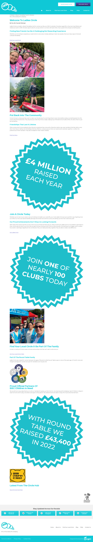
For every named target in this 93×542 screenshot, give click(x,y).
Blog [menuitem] (71, 10)
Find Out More (13, 135)
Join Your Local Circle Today (17, 354)
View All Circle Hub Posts (16, 490)
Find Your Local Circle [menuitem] (61, 10)
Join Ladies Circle (14, 232)
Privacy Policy (17, 538)
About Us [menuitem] (48, 10)
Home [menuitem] (52, 527)
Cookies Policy (27, 538)
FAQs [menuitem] (78, 10)
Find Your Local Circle (15, 40)
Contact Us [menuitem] (86, 10)
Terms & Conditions (6, 538)
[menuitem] (41, 10)
